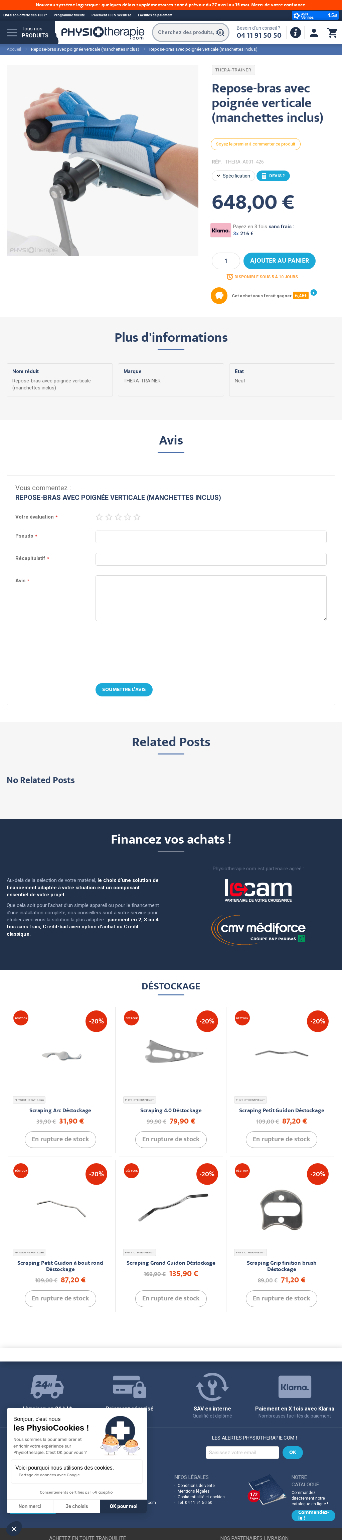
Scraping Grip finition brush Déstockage (282, 1266)
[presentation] (171, 653)
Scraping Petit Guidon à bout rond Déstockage (60, 1266)
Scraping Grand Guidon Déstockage (171, 1263)
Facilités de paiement (155, 15)
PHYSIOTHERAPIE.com (29, 1100)
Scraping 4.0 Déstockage (170, 1111)
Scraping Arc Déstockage (60, 1111)
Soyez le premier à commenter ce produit (255, 143)
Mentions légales (194, 1491)
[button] (14, 1529)
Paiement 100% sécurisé (111, 15)
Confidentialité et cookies (201, 1497)
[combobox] (190, 32)
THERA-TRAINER (233, 69)
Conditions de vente (196, 1485)
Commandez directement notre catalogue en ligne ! (310, 1498)
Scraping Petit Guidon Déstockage (281, 1111)
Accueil (14, 49)
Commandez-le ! (313, 1515)
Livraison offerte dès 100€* (25, 15)
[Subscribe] (293, 1452)
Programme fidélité (69, 15)
